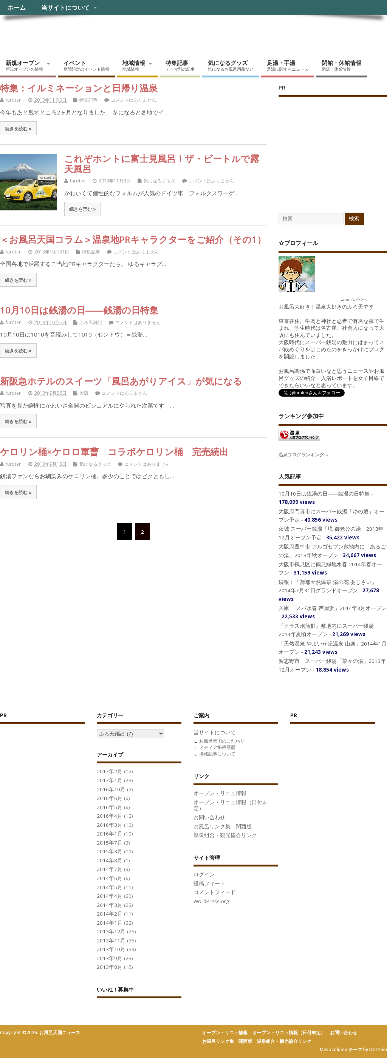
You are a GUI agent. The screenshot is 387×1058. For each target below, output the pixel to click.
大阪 (83, 393)
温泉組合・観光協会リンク (225, 835)
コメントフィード (215, 892)
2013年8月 (109, 967)
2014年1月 (109, 922)
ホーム (17, 7)
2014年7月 (109, 869)
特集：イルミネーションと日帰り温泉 (79, 88)
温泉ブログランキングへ (303, 454)
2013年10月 (111, 949)
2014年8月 (109, 860)
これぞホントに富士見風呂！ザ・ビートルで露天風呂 (161, 163)
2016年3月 (109, 825)
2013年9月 (109, 958)
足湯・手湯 (287, 65)
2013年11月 (111, 940)
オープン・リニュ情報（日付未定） (231, 805)
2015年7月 (109, 842)
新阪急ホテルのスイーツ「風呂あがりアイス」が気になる (121, 381)
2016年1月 (109, 833)
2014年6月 (109, 878)
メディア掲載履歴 (217, 747)
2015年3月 (109, 851)
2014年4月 (109, 896)
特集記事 (180, 65)
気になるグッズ (231, 65)
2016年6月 (109, 798)
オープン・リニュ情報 (220, 793)
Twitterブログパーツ (353, 299)
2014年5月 (109, 887)
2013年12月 (111, 931)
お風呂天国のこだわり (222, 741)
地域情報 (133, 65)
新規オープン (24, 65)
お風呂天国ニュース (58, 32)
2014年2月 (109, 913)
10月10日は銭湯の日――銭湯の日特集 (79, 310)
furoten (14, 100)
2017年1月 (109, 780)
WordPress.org (211, 901)
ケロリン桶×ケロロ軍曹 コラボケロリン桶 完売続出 (114, 451)
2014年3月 (109, 905)
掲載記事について (217, 754)
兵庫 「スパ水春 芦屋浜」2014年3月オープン (333, 608)
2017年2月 (109, 771)
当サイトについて (65, 7)
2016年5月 (109, 807)
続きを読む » (18, 128)
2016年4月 (109, 815)
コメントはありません (133, 100)
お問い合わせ (209, 817)
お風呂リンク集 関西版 (223, 826)
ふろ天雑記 (90, 322)
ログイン (204, 874)
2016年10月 (111, 789)
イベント (86, 65)
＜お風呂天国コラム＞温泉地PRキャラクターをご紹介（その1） (133, 239)
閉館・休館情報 (341, 65)
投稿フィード (209, 883)
